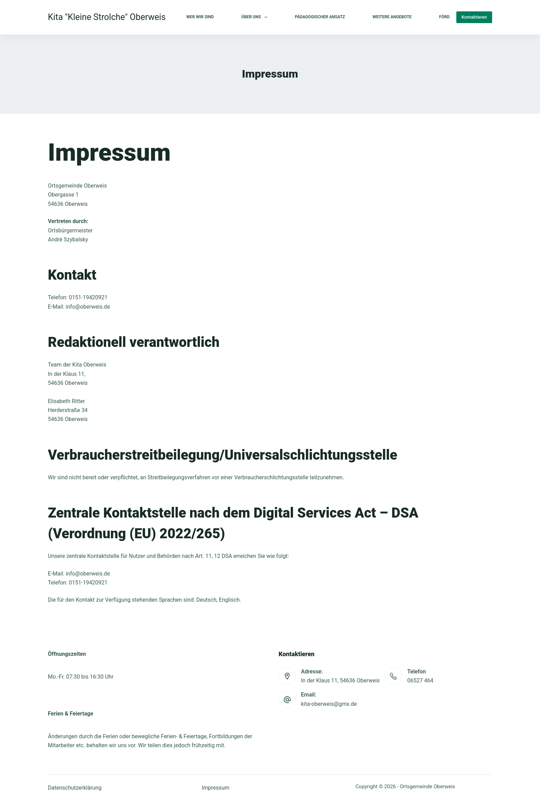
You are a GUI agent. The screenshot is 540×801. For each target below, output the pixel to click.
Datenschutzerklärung (75, 787)
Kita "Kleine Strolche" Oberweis (107, 17)
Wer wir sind (200, 16)
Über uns (255, 17)
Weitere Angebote (392, 16)
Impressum (216, 787)
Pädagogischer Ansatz (320, 16)
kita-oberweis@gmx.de (329, 704)
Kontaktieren (474, 17)
